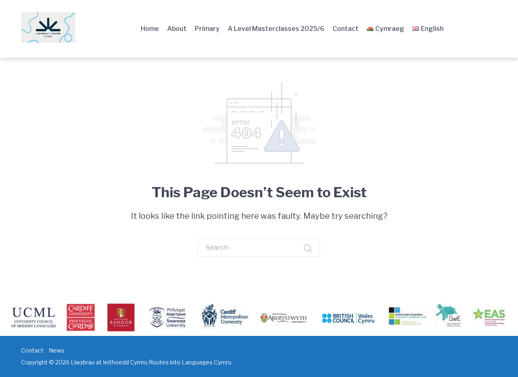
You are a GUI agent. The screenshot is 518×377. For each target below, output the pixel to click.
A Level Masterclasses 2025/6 (276, 29)
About (177, 29)
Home (150, 29)
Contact (346, 29)
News (57, 350)
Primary (207, 29)
